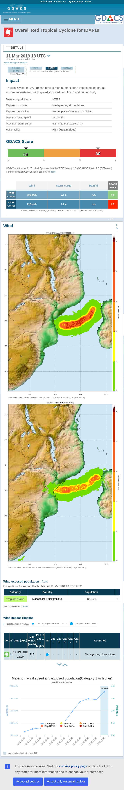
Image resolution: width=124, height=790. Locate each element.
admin (88, 1)
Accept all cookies (28, 781)
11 (11, 654)
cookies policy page (73, 766)
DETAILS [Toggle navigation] (14, 48)
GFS (36, 68)
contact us (60, 1)
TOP (117, 228)
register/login (75, 1)
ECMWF (67, 68)
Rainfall (93, 185)
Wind (32, 185)
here (53, 171)
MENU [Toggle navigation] (11, 19)
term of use (46, 1)
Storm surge (63, 185)
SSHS (25, 606)
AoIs (45, 581)
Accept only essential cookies (66, 781)
